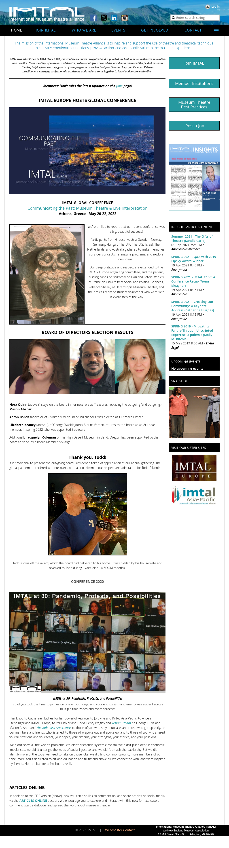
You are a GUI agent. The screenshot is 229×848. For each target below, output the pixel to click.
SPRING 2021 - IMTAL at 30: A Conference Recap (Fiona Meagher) (193, 281)
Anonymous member (185, 249)
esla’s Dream (122, 723)
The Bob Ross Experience (53, 728)
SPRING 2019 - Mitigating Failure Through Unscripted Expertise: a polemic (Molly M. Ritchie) (192, 332)
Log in (215, 6)
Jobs (119, 86)
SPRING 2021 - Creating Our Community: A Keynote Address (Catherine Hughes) (192, 306)
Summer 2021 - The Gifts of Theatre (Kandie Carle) (192, 238)
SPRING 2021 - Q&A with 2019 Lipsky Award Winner (193, 259)
